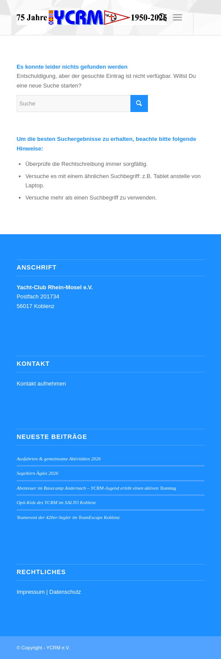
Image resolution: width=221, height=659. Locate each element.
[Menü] (177, 17)
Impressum (31, 592)
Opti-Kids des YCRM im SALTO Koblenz (56, 502)
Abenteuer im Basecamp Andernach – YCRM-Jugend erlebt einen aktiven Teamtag (96, 488)
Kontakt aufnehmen (41, 383)
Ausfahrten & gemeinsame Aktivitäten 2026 (59, 458)
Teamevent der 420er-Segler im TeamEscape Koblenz (68, 517)
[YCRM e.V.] (92, 17)
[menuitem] (158, 17)
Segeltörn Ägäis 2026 (37, 473)
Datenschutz (65, 592)
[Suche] (158, 17)
